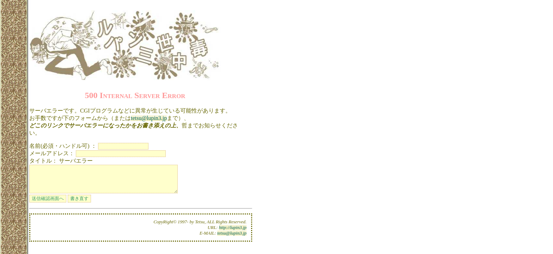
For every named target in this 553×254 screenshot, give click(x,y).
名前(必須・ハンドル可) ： (63, 146)
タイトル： (43, 161)
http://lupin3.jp (233, 232)
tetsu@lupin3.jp (149, 118)
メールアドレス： (51, 153)
